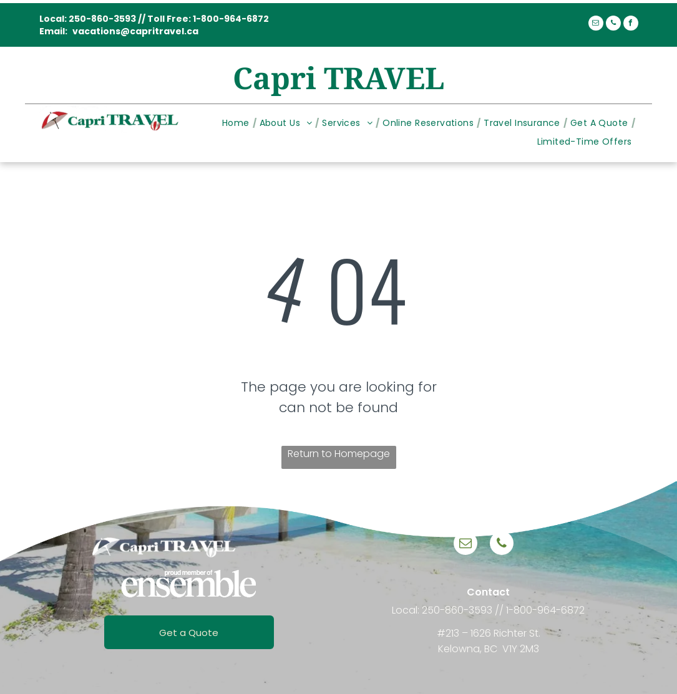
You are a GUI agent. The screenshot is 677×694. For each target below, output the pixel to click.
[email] (595, 25)
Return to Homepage (339, 453)
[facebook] (630, 25)
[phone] (613, 25)
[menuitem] (237, 123)
